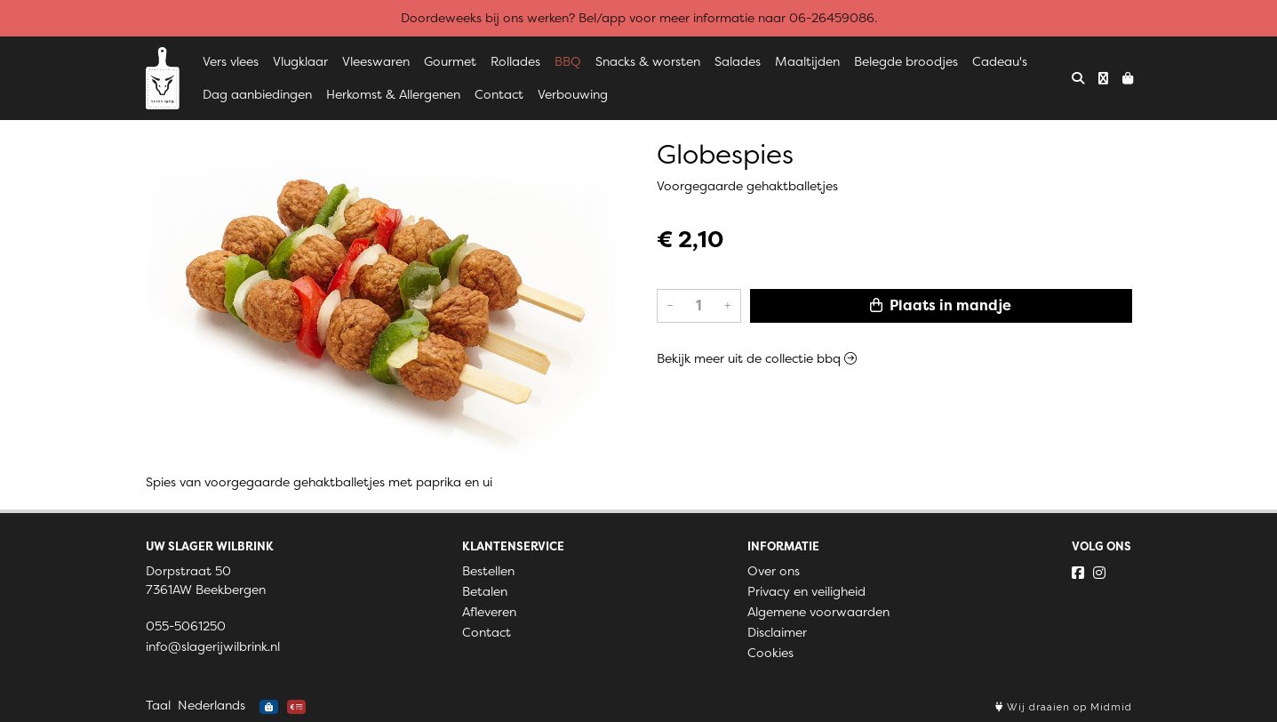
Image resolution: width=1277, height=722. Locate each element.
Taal (158, 705)
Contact (499, 94)
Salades (737, 61)
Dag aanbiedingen (257, 94)
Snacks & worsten (647, 61)
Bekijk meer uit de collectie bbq (757, 358)
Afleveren (489, 612)
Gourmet (450, 61)
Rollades (515, 61)
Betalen (484, 591)
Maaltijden (807, 61)
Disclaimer (777, 632)
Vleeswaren (376, 61)
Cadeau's (999, 61)
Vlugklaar (300, 61)
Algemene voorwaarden (818, 612)
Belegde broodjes (906, 61)
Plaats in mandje (940, 305)
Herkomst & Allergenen (393, 94)
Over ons (773, 571)
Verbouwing (573, 94)
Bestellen (488, 571)
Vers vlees (231, 61)
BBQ (568, 61)
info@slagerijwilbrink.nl (213, 646)
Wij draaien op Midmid (1063, 707)
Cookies (770, 653)
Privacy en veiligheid (806, 591)
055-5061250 (186, 626)
